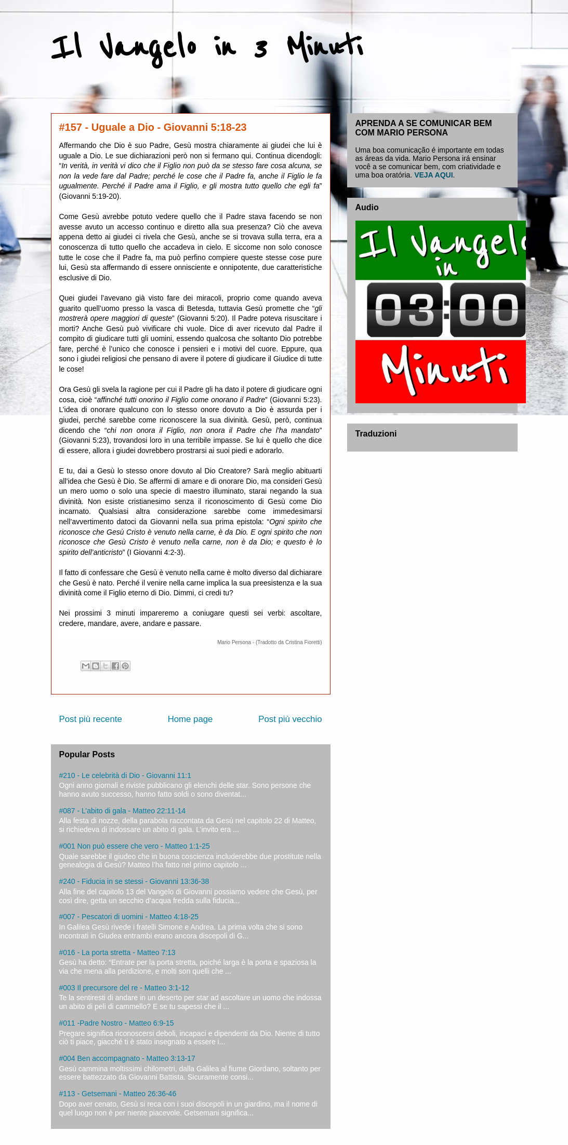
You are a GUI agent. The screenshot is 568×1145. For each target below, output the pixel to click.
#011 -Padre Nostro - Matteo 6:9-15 (116, 1023)
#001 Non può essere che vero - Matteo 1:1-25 (134, 846)
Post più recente (90, 719)
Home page (190, 719)
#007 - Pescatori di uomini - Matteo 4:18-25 (129, 916)
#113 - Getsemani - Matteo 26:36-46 (118, 1093)
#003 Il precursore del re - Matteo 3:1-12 (124, 988)
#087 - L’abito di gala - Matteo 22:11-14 (122, 811)
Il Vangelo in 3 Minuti (206, 48)
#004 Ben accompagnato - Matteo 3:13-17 (127, 1058)
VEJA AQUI (433, 175)
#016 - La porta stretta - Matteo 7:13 (117, 952)
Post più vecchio (290, 719)
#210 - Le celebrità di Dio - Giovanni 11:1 (125, 775)
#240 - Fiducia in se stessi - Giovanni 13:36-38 (134, 881)
